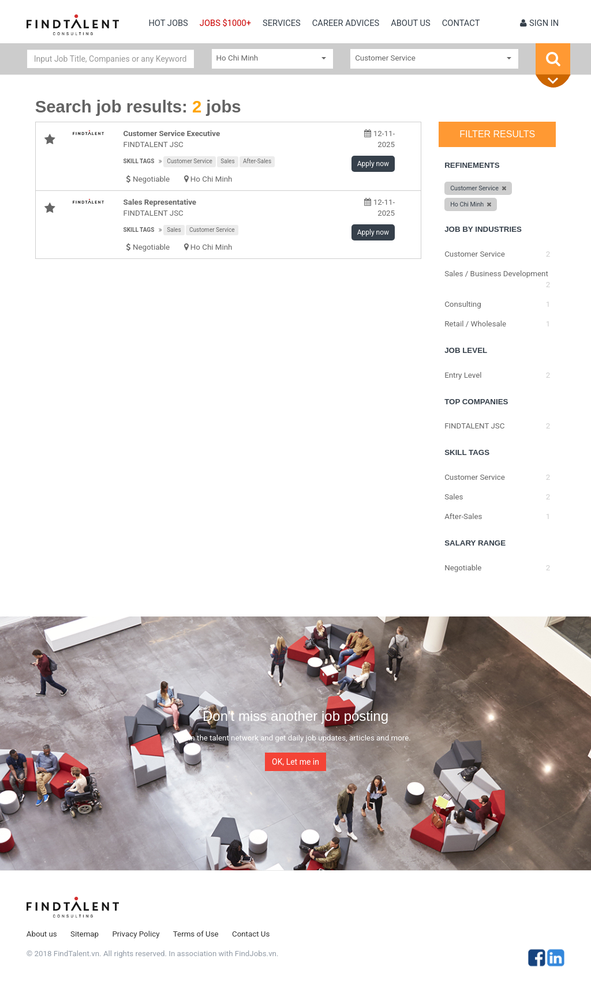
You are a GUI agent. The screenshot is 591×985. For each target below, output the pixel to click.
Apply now (373, 164)
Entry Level (462, 375)
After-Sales (257, 161)
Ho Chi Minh (211, 179)
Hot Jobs (168, 23)
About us (411, 23)
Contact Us (251, 934)
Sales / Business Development (496, 273)
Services (282, 23)
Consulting (462, 304)
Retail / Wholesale (475, 323)
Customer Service (189, 161)
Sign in (539, 23)
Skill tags (139, 161)
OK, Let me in (295, 761)
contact (461, 23)
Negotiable (462, 567)
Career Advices (345, 23)
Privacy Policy (135, 934)
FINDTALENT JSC (154, 144)
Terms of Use (196, 934)
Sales (227, 161)
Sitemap (84, 934)
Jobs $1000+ (225, 23)
